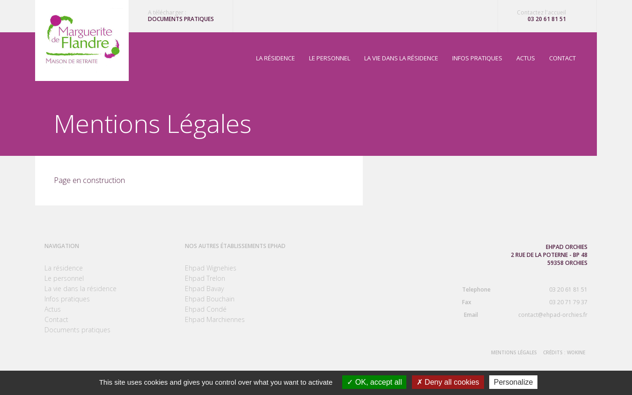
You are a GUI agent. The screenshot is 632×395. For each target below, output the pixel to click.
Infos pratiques (477, 58)
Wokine (576, 352)
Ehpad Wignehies (210, 267)
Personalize (513, 382)
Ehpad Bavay (204, 288)
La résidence (275, 58)
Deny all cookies (448, 382)
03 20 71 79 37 (518, 302)
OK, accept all (374, 382)
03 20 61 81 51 (547, 19)
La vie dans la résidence (401, 58)
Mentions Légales (514, 352)
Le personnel (329, 58)
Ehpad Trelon (205, 278)
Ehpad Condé (206, 309)
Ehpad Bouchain (210, 298)
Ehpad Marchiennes (215, 319)
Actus (525, 58)
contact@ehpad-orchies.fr (518, 315)
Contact (562, 58)
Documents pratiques (181, 19)
